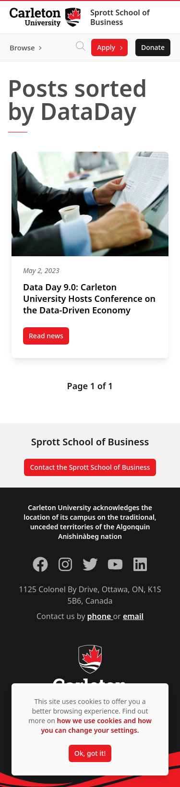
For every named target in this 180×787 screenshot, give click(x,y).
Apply (106, 47)
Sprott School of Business (120, 17)
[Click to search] (80, 47)
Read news (49, 338)
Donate (153, 47)
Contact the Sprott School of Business (90, 467)
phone (100, 616)
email (133, 616)
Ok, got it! (90, 753)
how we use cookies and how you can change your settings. (96, 725)
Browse (22, 47)
